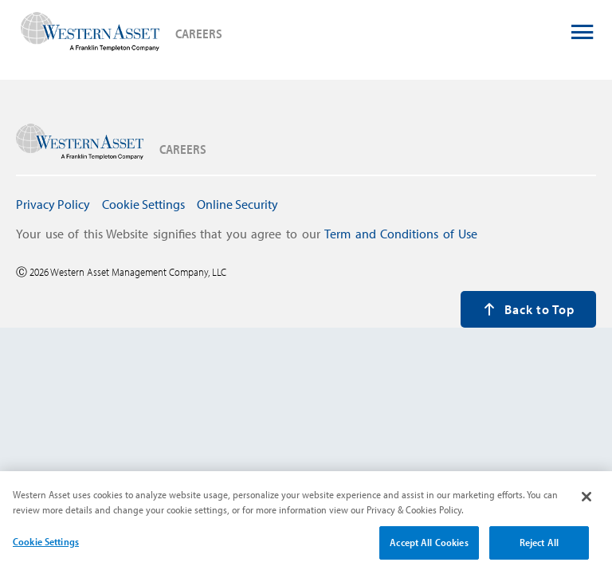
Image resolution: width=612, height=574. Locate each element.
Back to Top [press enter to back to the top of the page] (529, 309)
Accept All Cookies (429, 549)
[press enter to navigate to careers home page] (90, 33)
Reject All (539, 549)
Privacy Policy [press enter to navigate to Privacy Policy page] (53, 204)
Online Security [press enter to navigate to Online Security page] (237, 204)
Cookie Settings (46, 548)
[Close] (586, 503)
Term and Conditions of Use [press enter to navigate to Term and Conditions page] (400, 234)
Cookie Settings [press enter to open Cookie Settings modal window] (143, 204)
